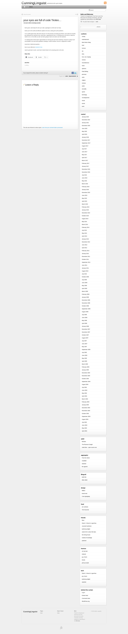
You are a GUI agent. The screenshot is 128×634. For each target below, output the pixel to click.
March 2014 (85, 224)
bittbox (83, 490)
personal (84, 74)
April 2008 (84, 323)
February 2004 (85, 402)
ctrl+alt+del (85, 551)
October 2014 (85, 215)
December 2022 (86, 119)
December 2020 (86, 125)
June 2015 (84, 195)
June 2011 (84, 265)
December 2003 (86, 407)
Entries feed (85, 595)
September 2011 (86, 262)
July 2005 (84, 352)
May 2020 (84, 131)
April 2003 (84, 431)
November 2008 (86, 303)
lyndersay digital (86, 529)
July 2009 (84, 279)
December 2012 (86, 242)
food (83, 45)
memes (84, 59)
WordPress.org (85, 601)
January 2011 (85, 268)
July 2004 (84, 387)
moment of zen (38, 47)
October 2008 (85, 306)
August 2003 (85, 419)
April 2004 (84, 396)
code (66, 76)
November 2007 (86, 332)
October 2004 (85, 378)
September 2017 (86, 143)
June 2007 (84, 343)
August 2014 (85, 218)
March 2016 (85, 183)
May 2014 (84, 221)
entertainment (85, 39)
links (83, 54)
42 (75, 14)
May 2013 (84, 233)
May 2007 (84, 346)
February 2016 (85, 186)
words (83, 103)
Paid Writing (85, 71)
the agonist (85, 466)
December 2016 (86, 169)
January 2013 (85, 239)
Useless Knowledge (87, 537)
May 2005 (84, 358)
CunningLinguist (34, 3)
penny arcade (85, 562)
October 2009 (85, 276)
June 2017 (84, 151)
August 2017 (85, 146)
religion (84, 80)
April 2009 (84, 288)
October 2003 (85, 413)
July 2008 (84, 314)
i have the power (27, 14)
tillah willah (84, 480)
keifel (97, 21)
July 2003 (84, 422)
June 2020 (84, 128)
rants (83, 77)
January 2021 (85, 122)
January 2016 (85, 189)
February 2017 (85, 163)
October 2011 (85, 259)
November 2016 (86, 172)
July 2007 (84, 340)
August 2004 (85, 384)
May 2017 (84, 154)
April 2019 (84, 134)
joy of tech (84, 557)
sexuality (84, 89)
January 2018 (85, 137)
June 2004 (84, 390)
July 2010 (84, 274)
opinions (84, 68)
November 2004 (86, 375)
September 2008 (86, 308)
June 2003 (84, 425)
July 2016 (84, 175)
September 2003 (86, 416)
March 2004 (85, 399)
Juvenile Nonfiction (86, 526)
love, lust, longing (86, 57)
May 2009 (84, 285)
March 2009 (85, 291)
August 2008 (85, 311)
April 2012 (84, 247)
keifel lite (84, 477)
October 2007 (85, 335)
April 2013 (84, 236)
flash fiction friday (86, 42)
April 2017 (84, 157)
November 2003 (86, 410)
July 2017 (84, 148)
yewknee (84, 540)
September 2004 (86, 381)
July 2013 (84, 230)
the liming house (86, 534)
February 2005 (85, 367)
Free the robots (86, 458)
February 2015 (85, 207)
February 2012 (85, 250)
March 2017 (85, 160)
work (83, 106)
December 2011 (86, 256)
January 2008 (85, 326)
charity (83, 36)
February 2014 (85, 227)
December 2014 (86, 212)
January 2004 (85, 404)
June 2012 (84, 244)
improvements (72, 76)
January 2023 (85, 116)
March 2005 (85, 364)
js (77, 76)
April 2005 (84, 361)
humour (84, 48)
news (83, 65)
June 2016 (84, 178)
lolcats (83, 560)
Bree (83, 520)
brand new (84, 493)
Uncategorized (85, 97)
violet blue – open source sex (89, 447)
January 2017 (85, 166)
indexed (84, 554)
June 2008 (84, 317)
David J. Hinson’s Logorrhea (89, 523)
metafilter (84, 460)
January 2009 (85, 297)
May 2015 (84, 198)
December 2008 (86, 300)
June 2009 (84, 282)
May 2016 (84, 180)
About (31, 6)
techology (34, 22)
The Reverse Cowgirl (87, 444)
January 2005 (85, 370)
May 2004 (84, 393)
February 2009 (85, 294)
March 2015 (85, 204)
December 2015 (86, 192)
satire (83, 86)
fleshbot (84, 441)
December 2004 (86, 372)
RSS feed (98, 19)
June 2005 (84, 355)
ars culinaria (85, 507)
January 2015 (85, 210)
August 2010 (85, 271)
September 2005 (86, 349)
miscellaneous (85, 62)
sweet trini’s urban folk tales (89, 532)
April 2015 (84, 201)
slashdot (84, 463)
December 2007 (86, 329)
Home (24, 6)
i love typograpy (86, 496)
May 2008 (84, 320)
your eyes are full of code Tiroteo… (42, 20)
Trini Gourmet (85, 509)
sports (83, 91)
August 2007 (85, 338)
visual (83, 100)
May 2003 (84, 428)
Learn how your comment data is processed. (52, 127)
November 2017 (86, 140)
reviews (84, 83)
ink (82, 51)
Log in (83, 592)
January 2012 (85, 253)
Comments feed (86, 598)
